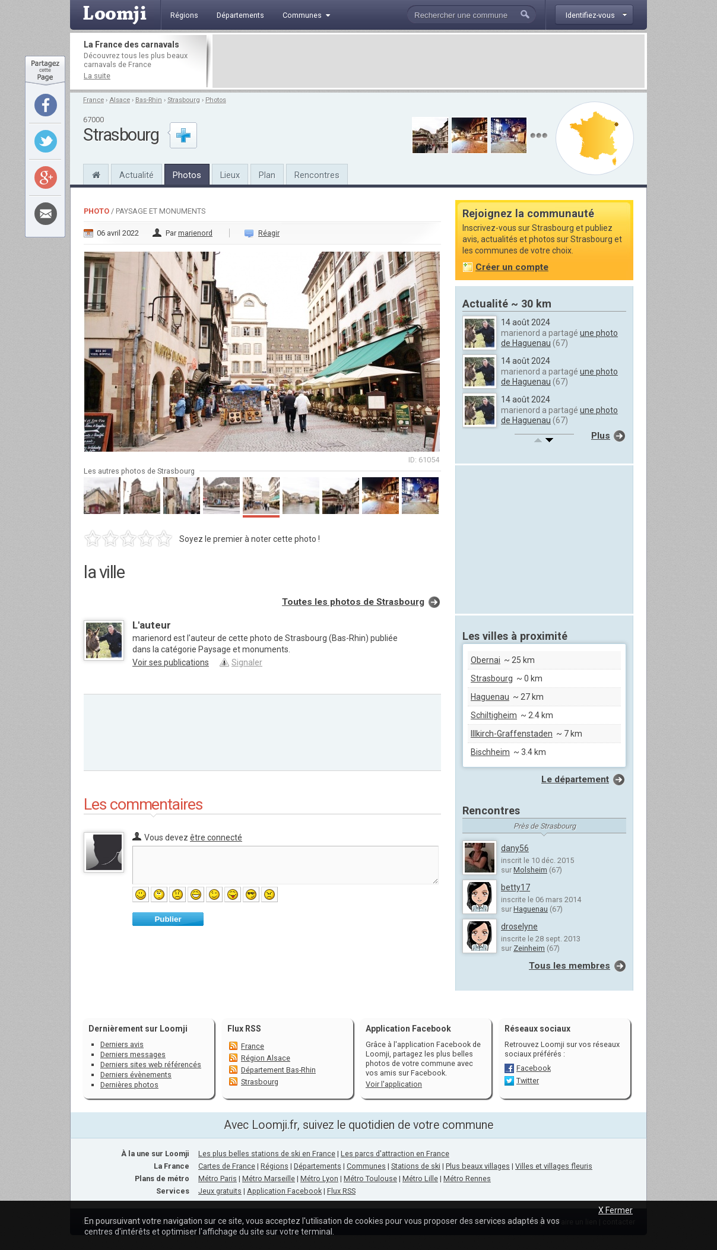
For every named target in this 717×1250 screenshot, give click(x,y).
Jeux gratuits (220, 1190)
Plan (267, 175)
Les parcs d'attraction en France (395, 1153)
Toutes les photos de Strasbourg (353, 602)
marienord (195, 233)
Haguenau (490, 697)
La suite (97, 75)
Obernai (485, 660)
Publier (167, 919)
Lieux (230, 175)
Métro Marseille (268, 1178)
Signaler (246, 662)
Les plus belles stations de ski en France (266, 1153)
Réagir (269, 233)
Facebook (533, 1068)
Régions (274, 1166)
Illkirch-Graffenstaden (512, 733)
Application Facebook (284, 1190)
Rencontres (317, 175)
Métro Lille (420, 1178)
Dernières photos (129, 1084)
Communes (366, 1166)
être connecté (216, 837)
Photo (96, 211)
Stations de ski (415, 1166)
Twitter (527, 1080)
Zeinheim (529, 948)
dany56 (515, 848)
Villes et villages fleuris (553, 1166)
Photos (215, 100)
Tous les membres (569, 965)
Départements (317, 1166)
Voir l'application (394, 1084)
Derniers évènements (136, 1074)
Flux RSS (244, 1028)
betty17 (515, 887)
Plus (600, 435)
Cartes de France (226, 1166)
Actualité (136, 175)
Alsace (119, 100)
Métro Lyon (319, 1178)
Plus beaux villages (478, 1166)
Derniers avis (122, 1044)
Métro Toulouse (370, 1178)
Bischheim (490, 752)
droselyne (519, 926)
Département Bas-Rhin (278, 1069)
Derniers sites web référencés (150, 1064)
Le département (575, 779)
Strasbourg (183, 100)
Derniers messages (133, 1054)
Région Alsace (265, 1058)
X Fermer (615, 1210)
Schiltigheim (494, 715)
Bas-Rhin (148, 100)
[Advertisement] (428, 61)
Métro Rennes (467, 1178)
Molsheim (530, 869)
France (93, 100)
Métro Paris (217, 1178)
